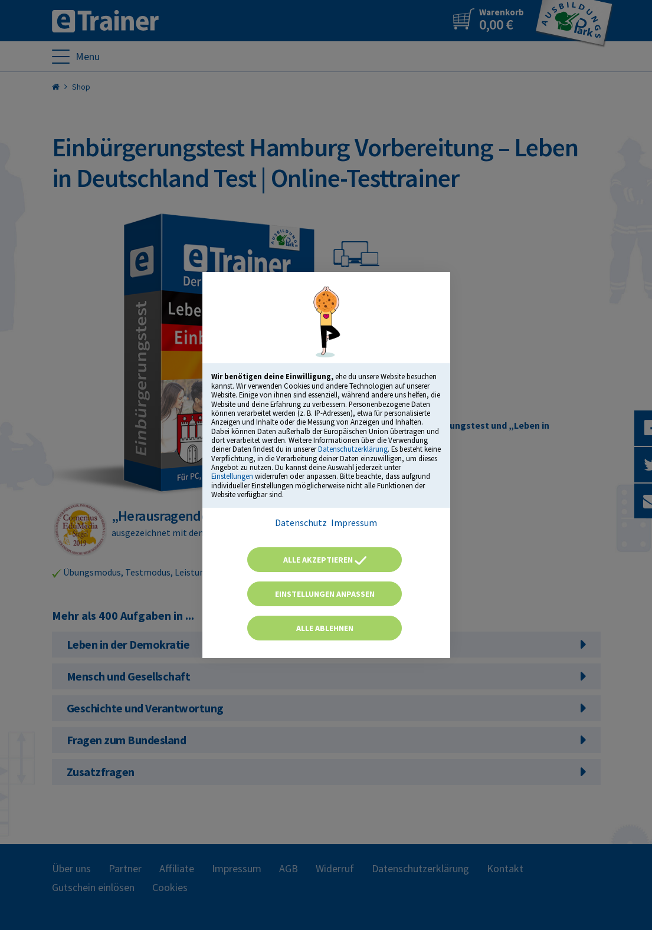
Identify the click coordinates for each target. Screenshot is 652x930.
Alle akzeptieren (324, 559)
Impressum (354, 522)
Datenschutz (301, 522)
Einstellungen (232, 476)
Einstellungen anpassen (325, 594)
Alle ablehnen (324, 628)
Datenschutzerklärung (353, 449)
